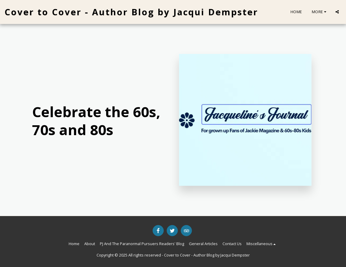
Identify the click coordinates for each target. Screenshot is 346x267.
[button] (337, 12)
